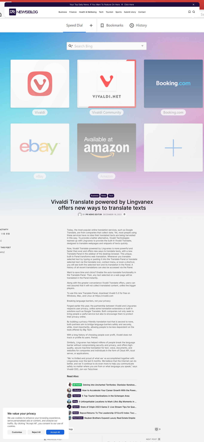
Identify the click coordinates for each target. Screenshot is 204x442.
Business (62, 12)
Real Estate (78, 418)
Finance (72, 12)
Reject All (36, 432)
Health (77, 385)
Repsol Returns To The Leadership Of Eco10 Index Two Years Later (113, 414)
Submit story (129, 12)
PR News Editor (94, 214)
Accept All (55, 432)
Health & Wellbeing (87, 12)
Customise (17, 432)
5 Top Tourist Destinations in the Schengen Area (105, 396)
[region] (36, 423)
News (103, 195)
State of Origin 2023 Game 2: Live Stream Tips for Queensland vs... (114, 407)
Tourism (108, 12)
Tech (100, 12)
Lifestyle (76, 391)
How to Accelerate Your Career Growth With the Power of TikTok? (114, 390)
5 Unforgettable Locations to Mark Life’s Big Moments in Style (109, 402)
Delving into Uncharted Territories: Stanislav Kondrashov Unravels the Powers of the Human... (129, 385)
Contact (141, 12)
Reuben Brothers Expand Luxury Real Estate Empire (109, 418)
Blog (75, 402)
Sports (118, 12)
